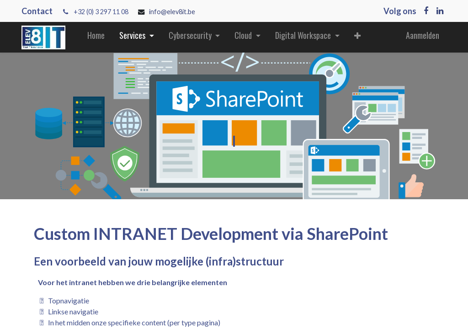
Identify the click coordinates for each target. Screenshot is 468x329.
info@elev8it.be (173, 12)
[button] (357, 37)
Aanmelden (422, 35)
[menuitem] (96, 37)
